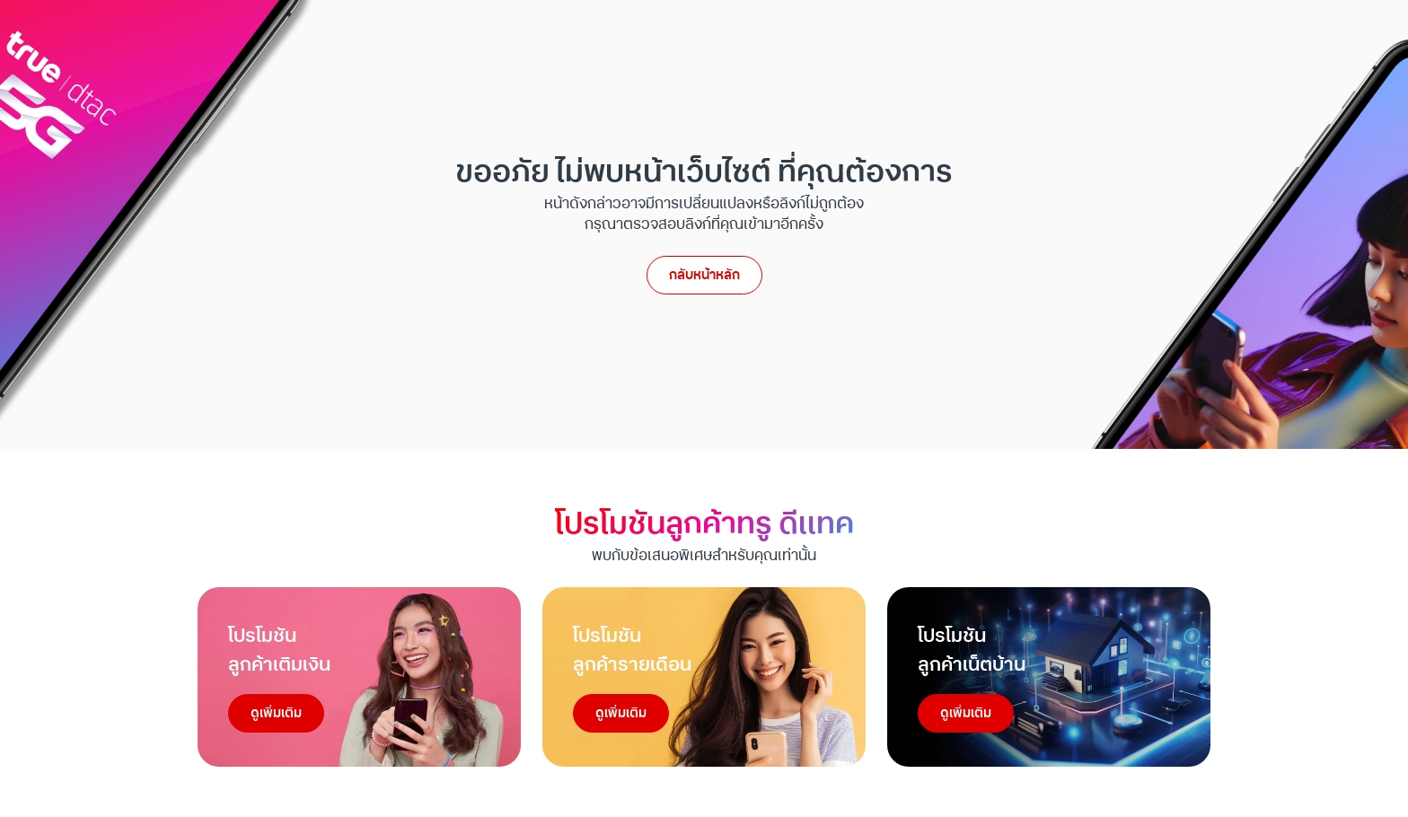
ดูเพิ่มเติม (276, 713)
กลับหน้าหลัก (704, 275)
